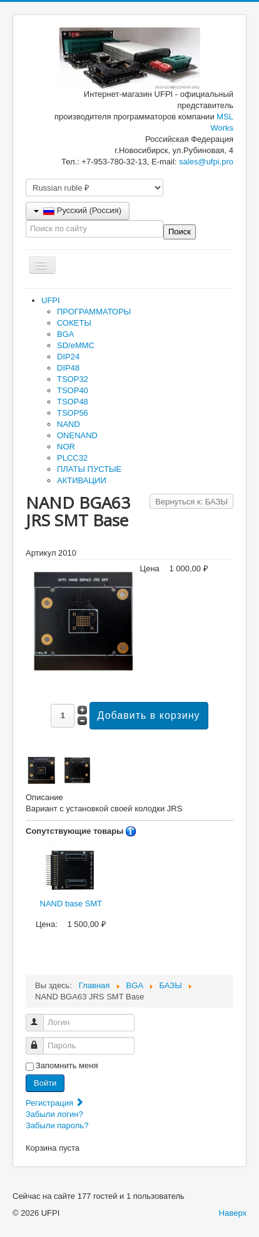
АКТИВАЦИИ (81, 480)
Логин (40, 1017)
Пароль (40, 1040)
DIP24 (68, 356)
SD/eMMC (75, 345)
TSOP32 (72, 379)
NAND (68, 424)
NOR (66, 446)
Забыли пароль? (57, 1125)
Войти (45, 1083)
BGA (65, 334)
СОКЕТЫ (74, 323)
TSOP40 (72, 390)
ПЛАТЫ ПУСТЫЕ (89, 469)
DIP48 (68, 368)
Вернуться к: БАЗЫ (191, 501)
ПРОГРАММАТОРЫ (94, 311)
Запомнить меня (67, 1065)
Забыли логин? (54, 1114)
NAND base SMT (71, 875)
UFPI (50, 300)
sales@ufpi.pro (206, 161)
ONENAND (77, 435)
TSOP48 (72, 401)
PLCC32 (72, 458)
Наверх (232, 1213)
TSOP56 (72, 413)
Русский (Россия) (77, 210)
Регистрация (55, 1103)
